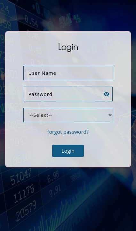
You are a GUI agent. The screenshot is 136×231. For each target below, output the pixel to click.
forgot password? (68, 131)
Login (68, 150)
